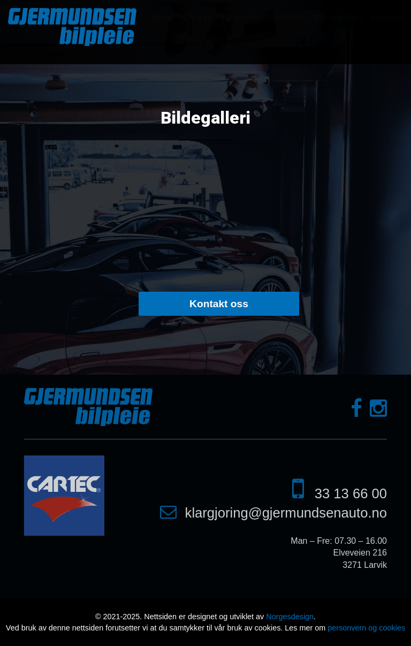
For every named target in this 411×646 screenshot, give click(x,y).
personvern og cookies (366, 628)
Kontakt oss (218, 303)
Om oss (196, 17)
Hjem (162, 17)
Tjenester (240, 17)
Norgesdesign (290, 616)
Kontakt (387, 17)
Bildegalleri (338, 17)
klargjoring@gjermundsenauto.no (286, 512)
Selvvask (287, 17)
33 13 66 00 (351, 493)
